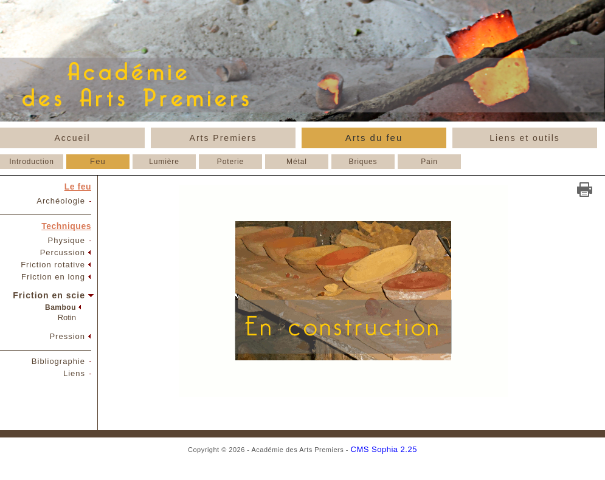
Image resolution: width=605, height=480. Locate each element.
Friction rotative (53, 264)
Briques (363, 161)
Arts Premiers (223, 138)
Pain (429, 161)
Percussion (62, 252)
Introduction (31, 161)
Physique (66, 240)
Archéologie (60, 200)
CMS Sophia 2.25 (384, 449)
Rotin (67, 317)
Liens (74, 373)
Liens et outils (524, 138)
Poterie (230, 161)
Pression (67, 336)
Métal (296, 161)
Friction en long (53, 276)
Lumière (164, 161)
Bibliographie (58, 361)
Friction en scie (49, 295)
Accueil (72, 138)
